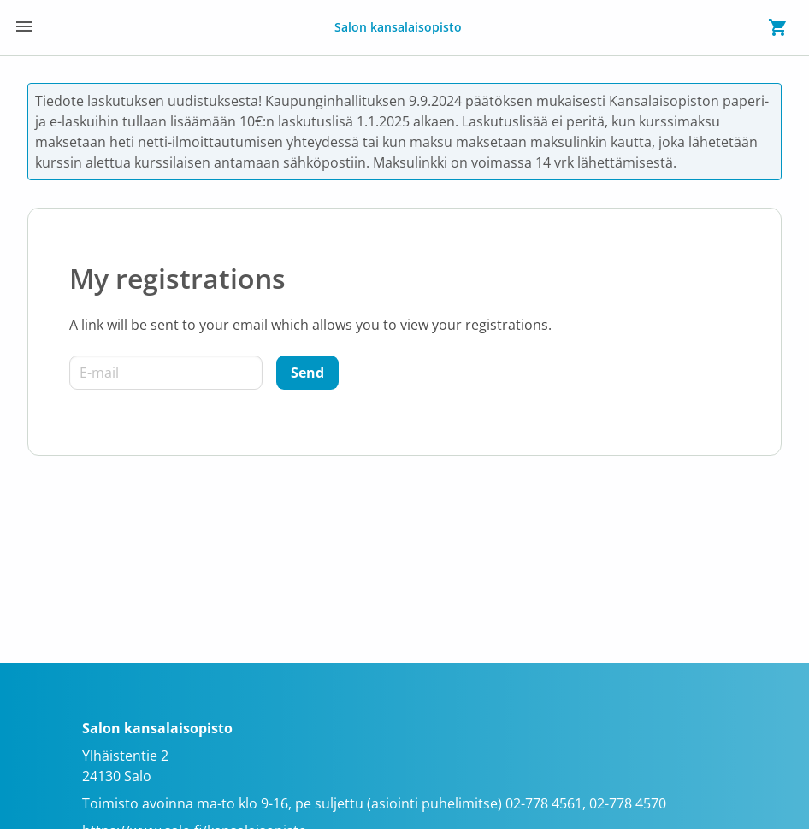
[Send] (307, 373)
